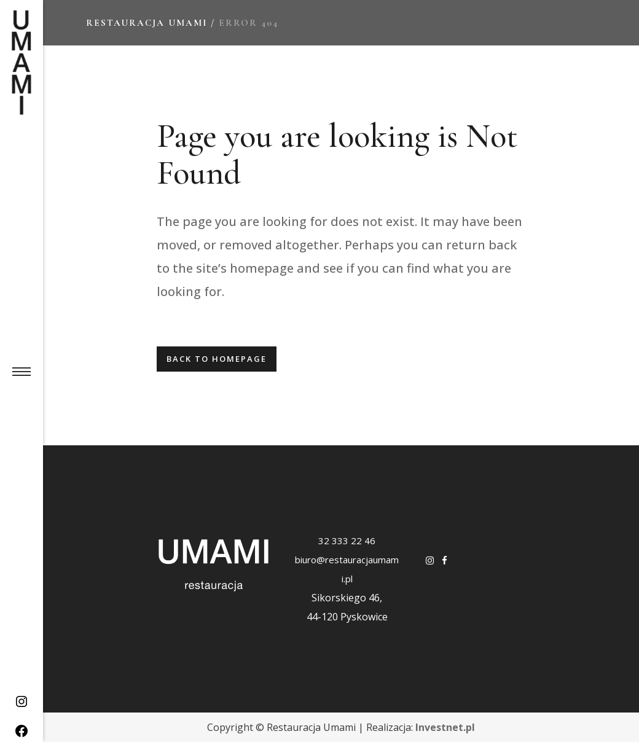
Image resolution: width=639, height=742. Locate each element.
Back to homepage (217, 358)
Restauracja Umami (146, 22)
